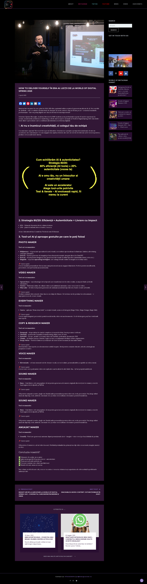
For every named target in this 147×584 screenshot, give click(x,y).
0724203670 (70, 576)
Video (125, 4)
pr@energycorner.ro (84, 576)
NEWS (116, 4)
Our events (137, 4)
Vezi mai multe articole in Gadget (59, 556)
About (71, 4)
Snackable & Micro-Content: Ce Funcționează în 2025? (79, 491)
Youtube (105, 4)
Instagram (82, 4)
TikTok (95, 4)
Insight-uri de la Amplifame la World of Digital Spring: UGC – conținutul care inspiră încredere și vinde (39, 492)
